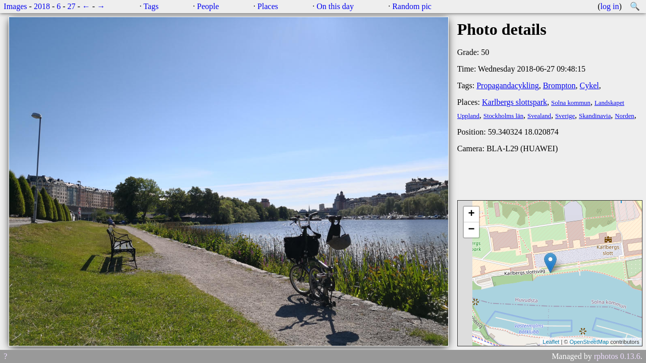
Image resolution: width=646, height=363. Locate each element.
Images (15, 6)
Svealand (539, 115)
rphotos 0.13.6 (617, 356)
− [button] (471, 229)
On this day (335, 6)
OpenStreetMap (589, 342)
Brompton (559, 85)
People (208, 6)
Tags (150, 6)
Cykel (589, 85)
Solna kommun (570, 102)
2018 (42, 6)
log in (610, 6)
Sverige (565, 115)
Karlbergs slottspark (514, 102)
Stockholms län (503, 115)
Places (267, 6)
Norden (624, 115)
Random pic (412, 6)
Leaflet (551, 342)
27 (72, 6)
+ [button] (471, 214)
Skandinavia (595, 115)
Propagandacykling (507, 85)
